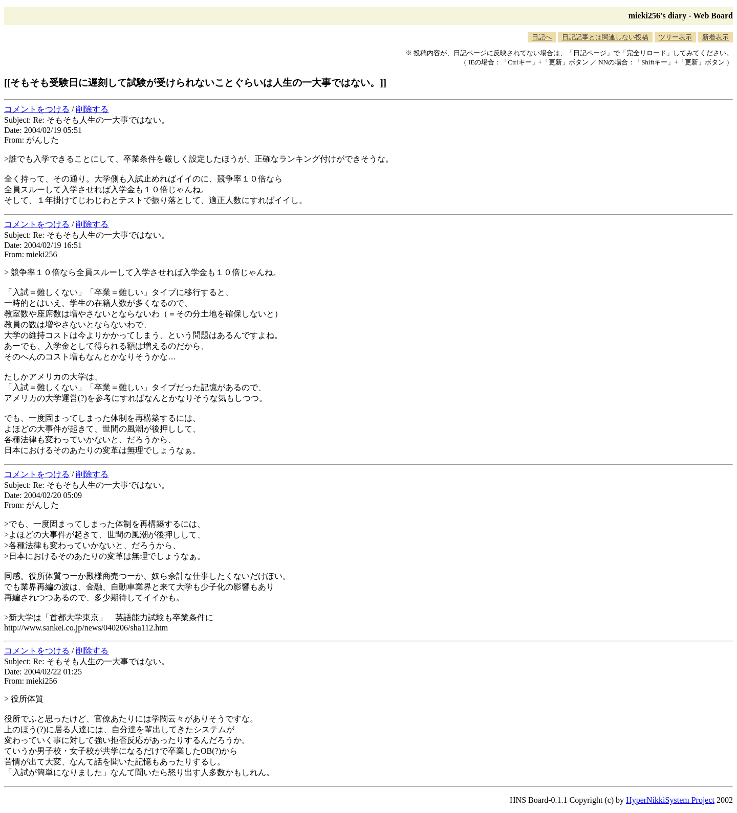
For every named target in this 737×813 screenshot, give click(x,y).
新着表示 (715, 37)
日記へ (542, 37)
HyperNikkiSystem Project (670, 800)
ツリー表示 (675, 37)
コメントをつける (37, 109)
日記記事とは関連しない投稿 (605, 37)
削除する (92, 109)
